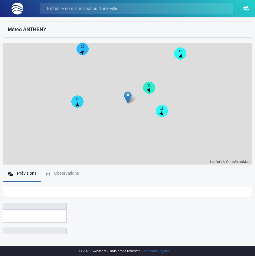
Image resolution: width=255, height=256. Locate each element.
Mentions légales (157, 251)
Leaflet (215, 162)
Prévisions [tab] (22, 173)
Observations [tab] (62, 173)
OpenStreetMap (238, 162)
